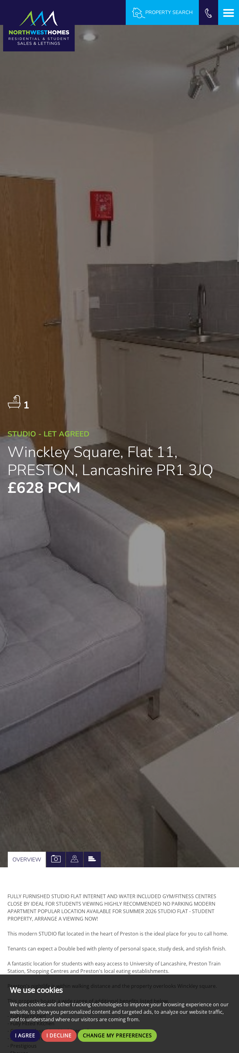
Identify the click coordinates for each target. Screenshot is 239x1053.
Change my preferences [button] (117, 1035)
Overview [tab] (26, 859)
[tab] (74, 859)
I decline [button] (59, 1035)
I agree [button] (25, 1035)
